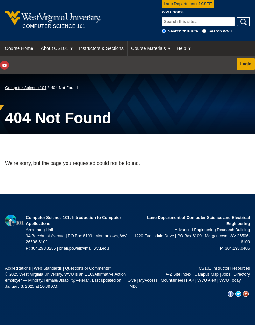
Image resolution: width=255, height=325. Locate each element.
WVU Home (173, 12)
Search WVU (220, 31)
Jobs (226, 274)
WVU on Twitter (238, 294)
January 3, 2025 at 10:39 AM (31, 286)
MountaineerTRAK (177, 280)
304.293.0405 (237, 248)
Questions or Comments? (88, 268)
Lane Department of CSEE (188, 3)
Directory (242, 274)
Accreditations (18, 268)
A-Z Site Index (178, 274)
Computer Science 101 (25, 87)
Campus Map (207, 274)
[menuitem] (19, 48)
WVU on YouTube (246, 294)
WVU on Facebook (231, 294)
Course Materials (148, 48)
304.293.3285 (43, 248)
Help (181, 48)
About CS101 (54, 48)
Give (132, 280)
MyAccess (148, 280)
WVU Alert (206, 280)
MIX (133, 286)
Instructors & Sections (101, 48)
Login (245, 63)
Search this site (183, 31)
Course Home (19, 48)
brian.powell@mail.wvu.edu (84, 248)
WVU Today (230, 280)
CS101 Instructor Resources (224, 268)
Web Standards (48, 268)
